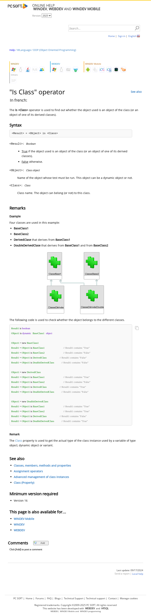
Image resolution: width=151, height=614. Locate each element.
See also (136, 92)
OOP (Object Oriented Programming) (54, 50)
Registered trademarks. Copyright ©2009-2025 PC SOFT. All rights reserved (75, 605)
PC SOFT (18, 598)
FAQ (49, 598)
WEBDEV (19, 530)
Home (111, 36)
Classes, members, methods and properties (42, 465)
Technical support (95, 598)
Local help (137, 573)
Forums (40, 598)
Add (39, 543)
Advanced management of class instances (41, 477)
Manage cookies (129, 598)
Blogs (58, 598)
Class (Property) (24, 482)
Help (12, 50)
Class (18, 440)
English (132, 36)
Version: (37, 15)
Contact (112, 598)
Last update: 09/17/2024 (130, 570)
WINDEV (19, 524)
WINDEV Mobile (24, 519)
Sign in (121, 36)
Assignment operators (28, 471)
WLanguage (24, 50)
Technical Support (73, 598)
